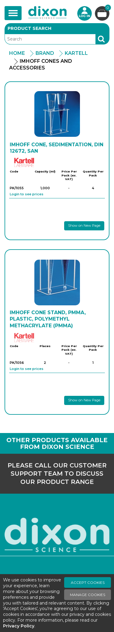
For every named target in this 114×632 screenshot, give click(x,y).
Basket (107, 8)
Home (17, 53)
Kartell (76, 53)
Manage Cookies (87, 594)
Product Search (29, 28)
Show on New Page (84, 225)
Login (84, 13)
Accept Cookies (88, 582)
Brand (45, 53)
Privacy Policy (18, 626)
